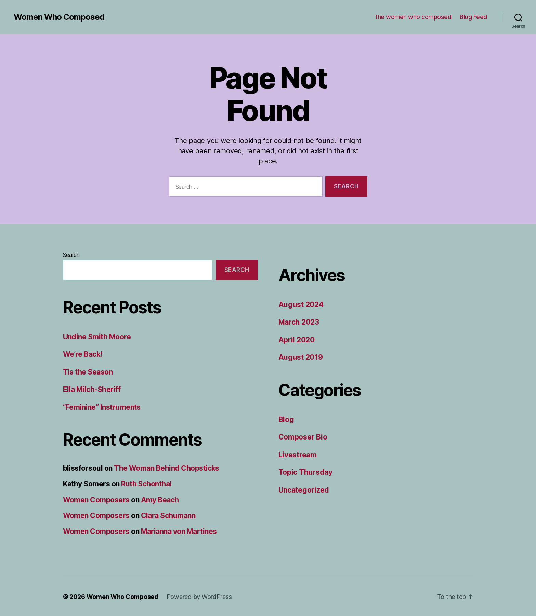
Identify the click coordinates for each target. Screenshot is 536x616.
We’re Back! (83, 354)
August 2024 (301, 304)
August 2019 (300, 357)
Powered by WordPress (199, 596)
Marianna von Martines (179, 531)
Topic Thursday (305, 472)
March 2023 (298, 322)
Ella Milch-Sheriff (92, 389)
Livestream (297, 454)
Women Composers (96, 500)
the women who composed (413, 17)
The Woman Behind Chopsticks (166, 468)
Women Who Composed (59, 17)
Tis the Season (88, 372)
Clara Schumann (168, 515)
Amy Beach (160, 500)
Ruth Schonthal (146, 484)
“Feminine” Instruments (102, 407)
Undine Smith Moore (97, 336)
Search (71, 254)
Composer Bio (302, 437)
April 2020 (296, 340)
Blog (286, 419)
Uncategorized (303, 490)
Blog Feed (473, 17)
